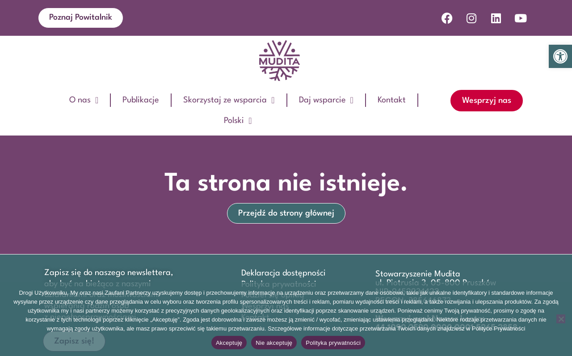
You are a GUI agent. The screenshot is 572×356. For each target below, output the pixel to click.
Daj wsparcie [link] (326, 100)
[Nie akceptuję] (560, 318)
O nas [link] (83, 100)
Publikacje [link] (140, 100)
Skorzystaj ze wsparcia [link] (228, 100)
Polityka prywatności (333, 342)
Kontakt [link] (392, 100)
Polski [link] (238, 121)
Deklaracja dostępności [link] (283, 273)
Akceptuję (229, 342)
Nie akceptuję (274, 342)
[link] (560, 56)
